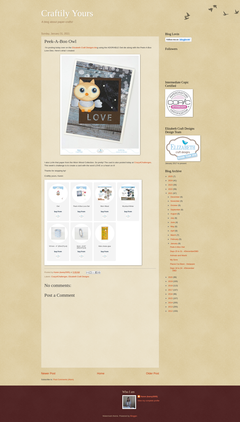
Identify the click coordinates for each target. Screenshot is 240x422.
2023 (170, 185)
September (176, 209)
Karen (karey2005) (149, 396)
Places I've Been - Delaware (182, 264)
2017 (170, 290)
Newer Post (48, 373)
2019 (170, 281)
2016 (170, 294)
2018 (170, 285)
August (174, 214)
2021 (170, 193)
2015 (170, 298)
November (175, 201)
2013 (170, 307)
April (173, 231)
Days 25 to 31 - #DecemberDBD (184, 251)
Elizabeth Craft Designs (78, 276)
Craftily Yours (67, 13)
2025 (170, 176)
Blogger (133, 416)
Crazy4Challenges (142, 162)
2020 (170, 277)
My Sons (174, 260)
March (173, 235)
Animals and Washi (178, 255)
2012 (170, 311)
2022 (170, 189)
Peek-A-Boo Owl (177, 247)
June (173, 222)
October (174, 205)
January (174, 243)
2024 (170, 180)
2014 (170, 302)
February (175, 239)
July (172, 218)
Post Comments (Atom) (63, 379)
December (175, 197)
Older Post (152, 373)
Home (100, 373)
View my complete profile (148, 400)
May (173, 226)
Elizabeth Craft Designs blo (84, 47)
